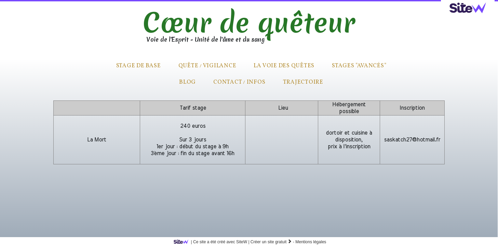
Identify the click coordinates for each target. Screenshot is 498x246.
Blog (187, 82)
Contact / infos (239, 82)
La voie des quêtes (284, 66)
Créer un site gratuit (271, 242)
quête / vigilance (207, 66)
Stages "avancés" (359, 66)
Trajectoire (303, 82)
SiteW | (213, 242)
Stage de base (138, 66)
